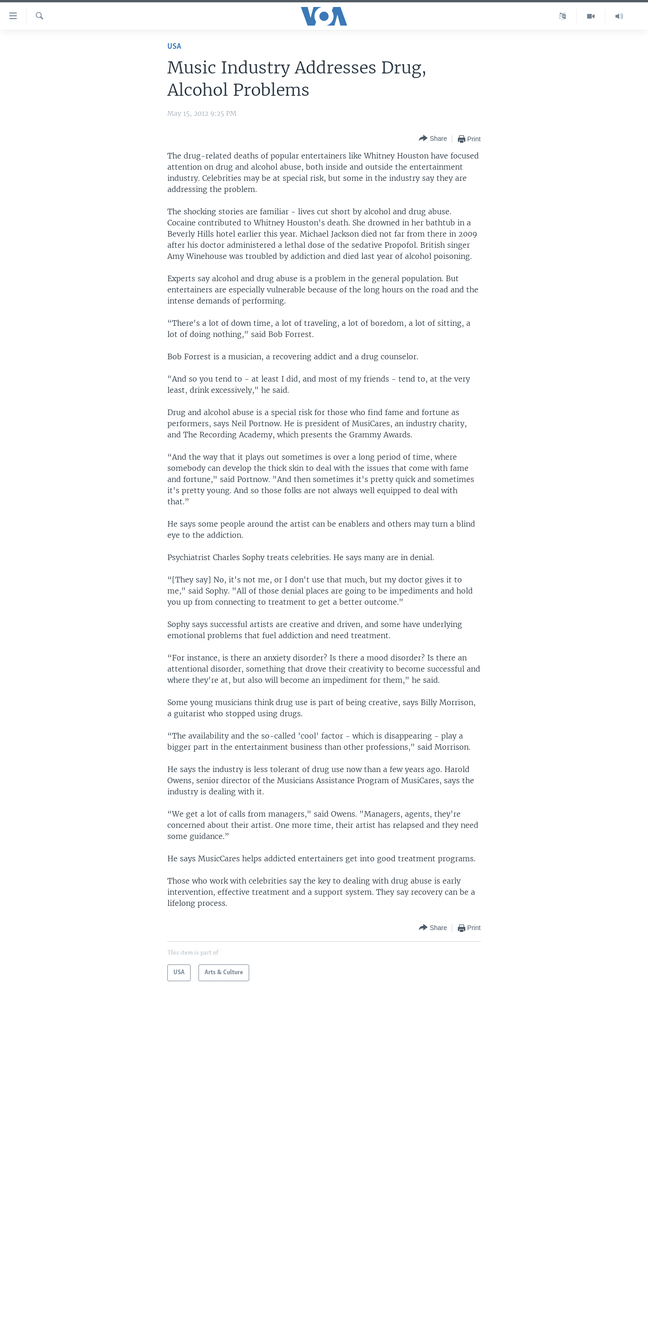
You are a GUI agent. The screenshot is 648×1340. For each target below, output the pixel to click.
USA (174, 47)
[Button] (433, 138)
